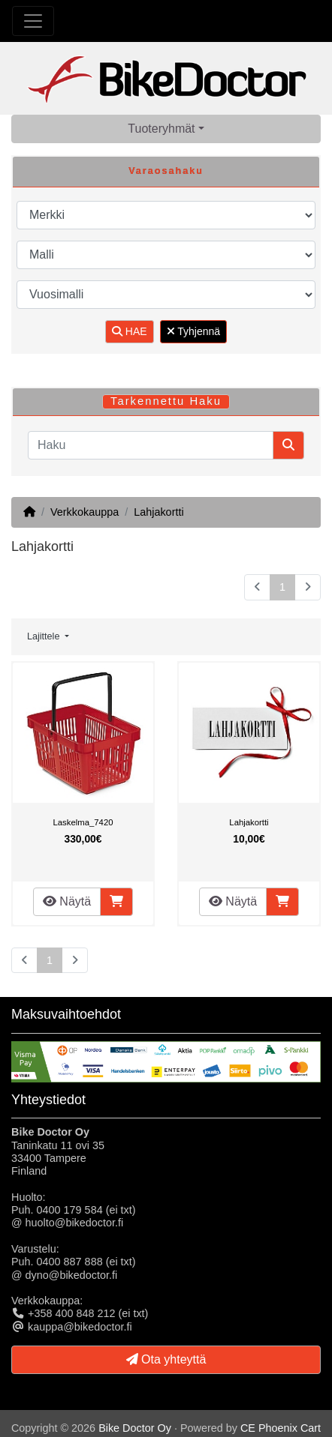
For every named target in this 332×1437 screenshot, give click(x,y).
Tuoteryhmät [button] (161, 128)
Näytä (67, 901)
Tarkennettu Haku (166, 401)
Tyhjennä (193, 331)
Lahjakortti (158, 512)
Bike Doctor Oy (134, 1428)
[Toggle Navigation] (33, 21)
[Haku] (150, 445)
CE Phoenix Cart (280, 1428)
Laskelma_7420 (83, 822)
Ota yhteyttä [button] (166, 1359)
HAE (129, 331)
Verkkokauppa (84, 512)
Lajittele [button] (44, 636)
